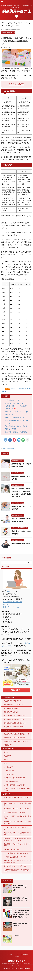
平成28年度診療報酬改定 (9, 448)
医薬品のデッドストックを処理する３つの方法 (17, 833)
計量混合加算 (10, 774)
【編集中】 (16, 935)
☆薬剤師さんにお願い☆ (14, 400)
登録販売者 (8, 730)
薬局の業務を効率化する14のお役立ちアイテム (16, 870)
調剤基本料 (7, 756)
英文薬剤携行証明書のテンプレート (15, 812)
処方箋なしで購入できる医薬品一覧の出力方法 (17, 817)
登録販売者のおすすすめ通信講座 (14, 737)
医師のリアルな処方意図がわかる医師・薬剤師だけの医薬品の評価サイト (16, 406)
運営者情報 (25, 954)
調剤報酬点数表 (10, 748)
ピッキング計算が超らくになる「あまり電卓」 (17, 828)
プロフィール (11, 591)
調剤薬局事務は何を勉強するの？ (14, 719)
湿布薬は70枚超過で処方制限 (20, 543)
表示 (22, 84)
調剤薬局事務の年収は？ (11, 712)
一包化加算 (9, 767)
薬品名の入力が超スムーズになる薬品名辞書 (17, 804)
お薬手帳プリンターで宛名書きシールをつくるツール (17, 822)
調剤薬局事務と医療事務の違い (14, 727)
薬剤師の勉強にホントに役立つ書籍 (15, 866)
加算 (5, 763)
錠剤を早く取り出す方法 (11, 849)
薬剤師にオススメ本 (10, 604)
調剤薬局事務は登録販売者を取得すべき (16, 734)
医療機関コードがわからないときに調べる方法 (17, 845)
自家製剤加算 (10, 770)
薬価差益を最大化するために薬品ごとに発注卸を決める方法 (17, 861)
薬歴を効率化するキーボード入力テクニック (17, 798)
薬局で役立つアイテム (11, 607)
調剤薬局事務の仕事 (16, 961)
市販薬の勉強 (8, 745)
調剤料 (6, 752)
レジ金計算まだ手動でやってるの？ (15, 857)
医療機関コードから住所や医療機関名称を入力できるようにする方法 (17, 839)
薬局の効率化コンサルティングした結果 (16, 809)
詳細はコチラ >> (16, 690)
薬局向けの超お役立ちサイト (15, 417)
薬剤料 (6, 759)
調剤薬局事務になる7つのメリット (15, 704)
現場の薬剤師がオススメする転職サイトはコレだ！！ (21, 888)
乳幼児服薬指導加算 (12, 781)
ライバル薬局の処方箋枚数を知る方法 (16, 853)
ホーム (6, 954)
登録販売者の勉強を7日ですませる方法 (16, 741)
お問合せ (16, 956)
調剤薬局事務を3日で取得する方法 (15, 715)
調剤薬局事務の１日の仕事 (12, 701)
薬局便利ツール (10, 794)
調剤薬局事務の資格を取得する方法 (15, 723)
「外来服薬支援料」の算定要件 (15, 785)
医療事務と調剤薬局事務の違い (16, 432)
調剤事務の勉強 (10, 697)
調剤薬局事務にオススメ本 (12, 602)
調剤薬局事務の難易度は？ (12, 708)
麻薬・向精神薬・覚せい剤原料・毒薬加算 (18, 789)
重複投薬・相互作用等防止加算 (15, 778)
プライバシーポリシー (15, 954)
